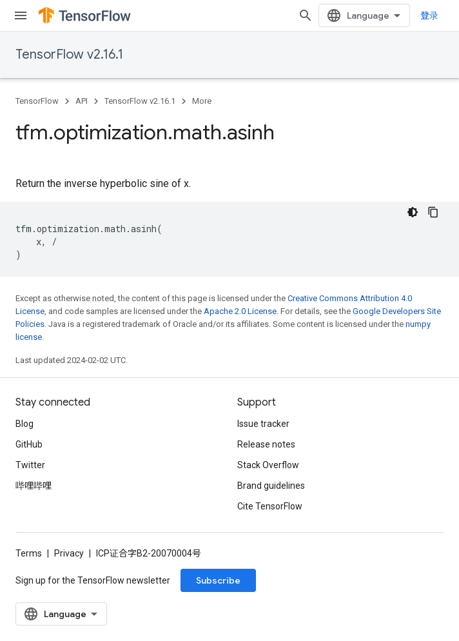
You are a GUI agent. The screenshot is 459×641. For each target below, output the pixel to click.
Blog (24, 424)
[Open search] (305, 15)
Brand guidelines (271, 485)
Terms (28, 553)
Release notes (266, 444)
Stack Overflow (268, 465)
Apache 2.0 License (240, 311)
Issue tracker (263, 424)
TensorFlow (37, 101)
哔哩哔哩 (33, 485)
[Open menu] (21, 15)
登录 (429, 15)
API (81, 101)
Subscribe (218, 580)
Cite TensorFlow (269, 506)
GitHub (29, 444)
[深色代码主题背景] (412, 212)
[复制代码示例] (433, 212)
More (201, 101)
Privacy (69, 553)
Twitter (30, 465)
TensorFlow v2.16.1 (69, 54)
